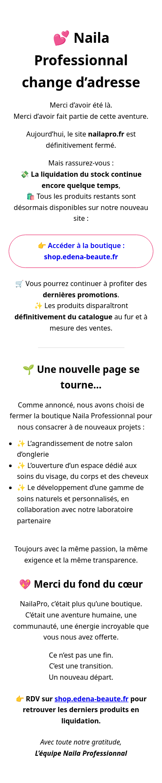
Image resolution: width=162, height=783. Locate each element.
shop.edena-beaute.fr (91, 698)
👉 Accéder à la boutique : (81, 251)
